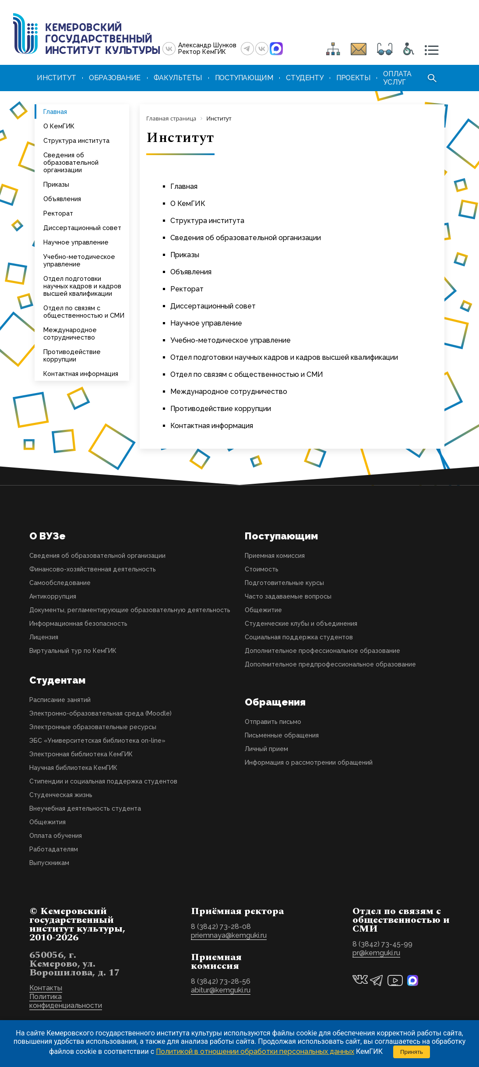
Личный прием (266, 748)
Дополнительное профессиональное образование (322, 650)
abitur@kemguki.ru (220, 990)
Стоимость (261, 569)
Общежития (47, 822)
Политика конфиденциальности (65, 1001)
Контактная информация (80, 373)
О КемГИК (58, 126)
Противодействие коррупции (72, 355)
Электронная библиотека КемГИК (81, 754)
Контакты (45, 988)
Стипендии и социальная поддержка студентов (103, 781)
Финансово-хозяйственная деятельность (92, 569)
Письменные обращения (282, 735)
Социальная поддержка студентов (299, 637)
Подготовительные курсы (284, 582)
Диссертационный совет (82, 227)
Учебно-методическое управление (79, 260)
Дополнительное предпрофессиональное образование (330, 664)
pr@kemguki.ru (376, 953)
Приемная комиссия (275, 555)
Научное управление (76, 242)
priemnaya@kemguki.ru (229, 935)
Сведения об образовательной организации (71, 162)
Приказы (56, 184)
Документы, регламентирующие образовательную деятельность (129, 609)
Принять (411, 1052)
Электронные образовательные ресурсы (92, 726)
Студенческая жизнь (60, 794)
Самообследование (60, 582)
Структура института (76, 140)
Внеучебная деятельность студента (85, 808)
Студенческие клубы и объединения (301, 623)
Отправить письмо (273, 721)
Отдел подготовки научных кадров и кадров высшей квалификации (82, 286)
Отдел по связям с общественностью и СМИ (83, 311)
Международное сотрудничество (70, 333)
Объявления (62, 198)
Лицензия (43, 637)
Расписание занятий (60, 699)
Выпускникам (49, 862)
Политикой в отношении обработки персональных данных (255, 1051)
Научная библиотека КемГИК (73, 767)
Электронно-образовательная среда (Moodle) (100, 713)
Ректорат (58, 213)
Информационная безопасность (78, 623)
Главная (55, 111)
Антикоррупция (52, 596)
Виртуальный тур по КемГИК (72, 650)
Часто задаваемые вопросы (288, 596)
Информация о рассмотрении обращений (309, 762)
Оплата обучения (55, 835)
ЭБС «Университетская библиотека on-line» (97, 740)
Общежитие (263, 609)
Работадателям (53, 849)
